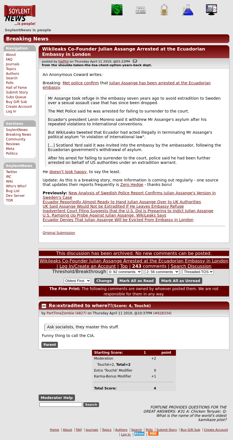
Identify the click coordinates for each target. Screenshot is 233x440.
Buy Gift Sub (16, 102)
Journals (12, 64)
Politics (12, 154)
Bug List (13, 191)
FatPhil (63, 61)
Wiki (9, 181)
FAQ (9, 59)
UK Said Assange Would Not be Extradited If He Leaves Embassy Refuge (113, 206)
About (11, 55)
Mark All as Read (136, 281)
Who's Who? (16, 186)
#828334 (162, 313)
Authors (12, 74)
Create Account (19, 107)
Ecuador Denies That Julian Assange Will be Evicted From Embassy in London (118, 219)
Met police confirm (81, 83)
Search (12, 78)
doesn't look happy (67, 171)
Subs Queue (16, 97)
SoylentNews (20, 15)
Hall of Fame (16, 88)
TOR (9, 200)
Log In (11, 111)
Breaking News (27, 39)
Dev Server (15, 196)
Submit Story (17, 92)
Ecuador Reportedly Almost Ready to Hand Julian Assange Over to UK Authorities (122, 202)
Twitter (11, 172)
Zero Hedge (131, 184)
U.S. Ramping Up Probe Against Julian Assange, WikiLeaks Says (104, 215)
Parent (49, 345)
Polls (9, 83)
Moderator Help (57, 398)
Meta (10, 149)
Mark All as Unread (180, 281)
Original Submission (59, 233)
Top (124, 266)
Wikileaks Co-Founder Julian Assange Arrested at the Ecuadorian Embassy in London (133, 261)
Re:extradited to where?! (80, 305)
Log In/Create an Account (87, 266)
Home (54, 430)
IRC (8, 177)
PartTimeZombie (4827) (66, 313)
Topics (11, 69)
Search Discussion (191, 266)
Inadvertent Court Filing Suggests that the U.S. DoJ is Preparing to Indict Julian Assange (128, 211)
